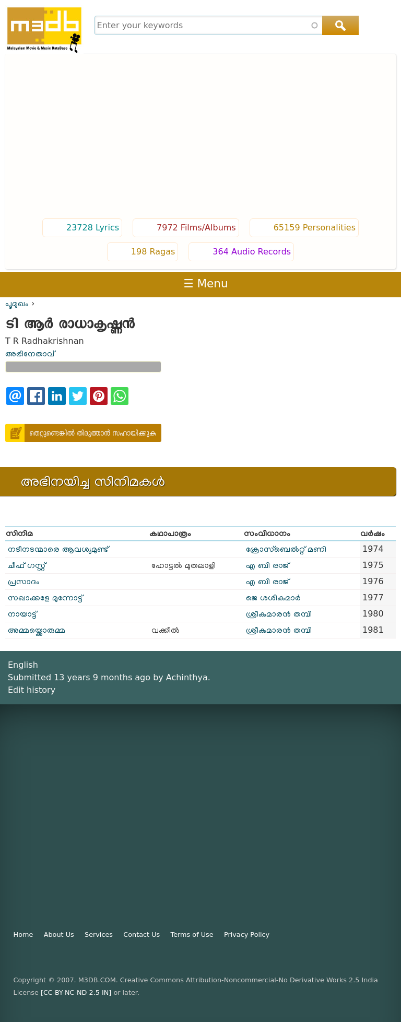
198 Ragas (153, 252)
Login (346, 283)
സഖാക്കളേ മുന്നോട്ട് (45, 597)
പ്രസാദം (24, 581)
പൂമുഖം (17, 303)
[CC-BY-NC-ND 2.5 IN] (76, 992)
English (23, 665)
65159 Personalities (315, 228)
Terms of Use (192, 934)
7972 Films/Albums (196, 228)
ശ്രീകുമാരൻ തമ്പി (279, 614)
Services (99, 934)
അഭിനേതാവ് (29, 353)
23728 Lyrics (92, 228)
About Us (59, 934)
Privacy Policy (246, 934)
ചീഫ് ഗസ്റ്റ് (26, 565)
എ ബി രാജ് (267, 565)
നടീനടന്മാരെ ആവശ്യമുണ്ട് (58, 549)
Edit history (31, 690)
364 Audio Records (252, 252)
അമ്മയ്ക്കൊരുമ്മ (36, 630)
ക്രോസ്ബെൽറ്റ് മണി (286, 549)
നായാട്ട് (22, 614)
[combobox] (225, 25)
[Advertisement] (200, 137)
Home (23, 934)
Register (382, 283)
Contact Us (141, 934)
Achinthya (187, 677)
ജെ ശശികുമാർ (273, 597)
